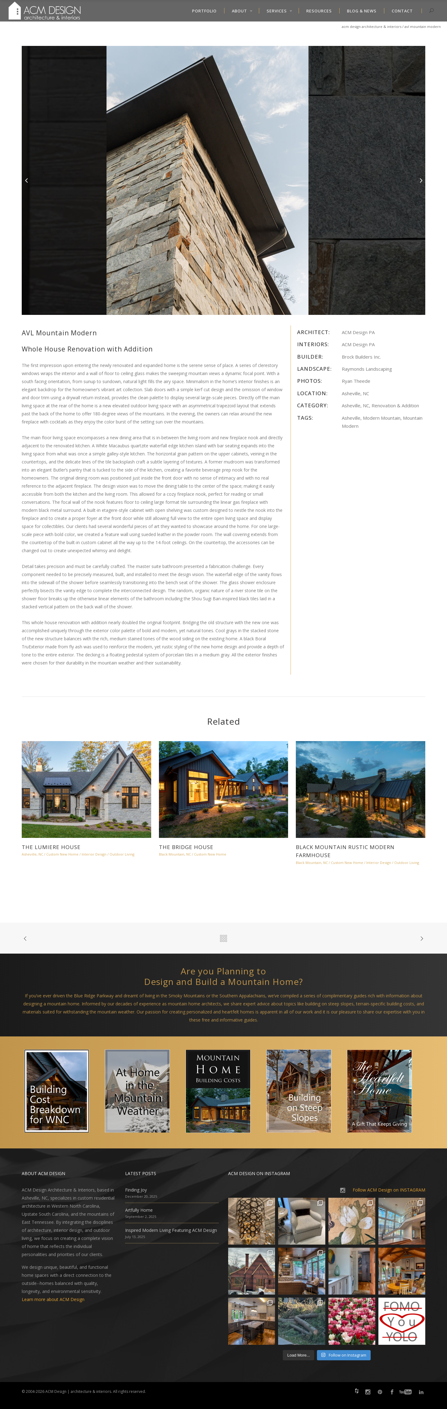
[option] (223, 180)
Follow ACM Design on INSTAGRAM (389, 1190)
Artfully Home (139, 1210)
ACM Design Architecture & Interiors (371, 26)
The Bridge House (186, 847)
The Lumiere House (51, 847)
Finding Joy (136, 1190)
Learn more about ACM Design (53, 1299)
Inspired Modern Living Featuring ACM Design (171, 1230)
